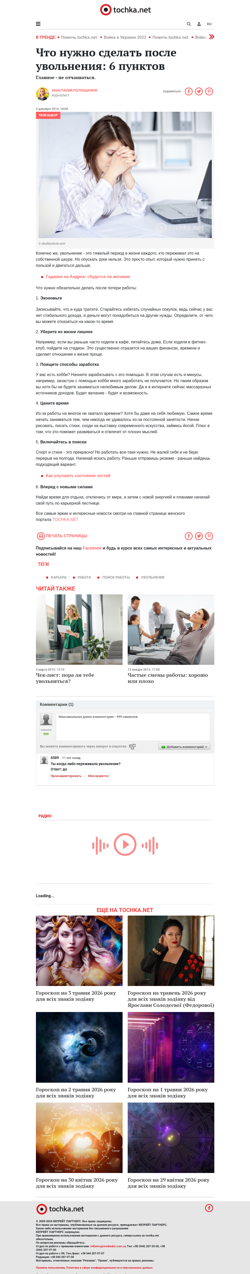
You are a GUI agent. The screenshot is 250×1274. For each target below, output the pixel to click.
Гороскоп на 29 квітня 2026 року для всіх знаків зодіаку (168, 1182)
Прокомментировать (66, 776)
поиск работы (116, 577)
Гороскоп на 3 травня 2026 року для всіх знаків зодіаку (76, 995)
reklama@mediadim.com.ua (108, 1246)
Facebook (92, 548)
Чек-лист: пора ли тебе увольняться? (65, 677)
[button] (199, 24)
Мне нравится (98, 776)
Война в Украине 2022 (125, 37)
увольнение (153, 577)
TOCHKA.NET (65, 519)
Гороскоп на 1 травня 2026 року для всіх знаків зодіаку (168, 1092)
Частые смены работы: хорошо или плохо (168, 677)
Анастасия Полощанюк (74, 90)
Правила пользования (50, 1267)
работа (84, 577)
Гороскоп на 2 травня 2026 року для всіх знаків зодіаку (76, 1092)
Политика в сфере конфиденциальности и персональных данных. (109, 1267)
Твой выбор (48, 115)
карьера (59, 577)
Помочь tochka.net (79, 37)
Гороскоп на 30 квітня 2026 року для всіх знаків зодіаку (77, 1182)
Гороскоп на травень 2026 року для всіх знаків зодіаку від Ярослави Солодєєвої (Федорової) (171, 998)
